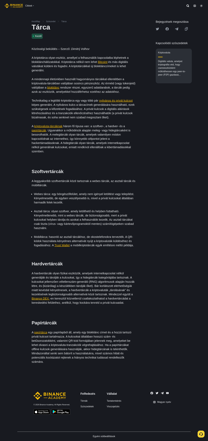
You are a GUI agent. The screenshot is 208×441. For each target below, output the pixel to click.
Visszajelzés (113, 406)
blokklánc (53, 87)
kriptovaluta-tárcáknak (48, 126)
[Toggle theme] (201, 6)
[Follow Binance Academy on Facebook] (151, 393)
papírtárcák (39, 130)
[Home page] (14, 5)
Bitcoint (102, 62)
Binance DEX (41, 298)
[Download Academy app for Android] (60, 412)
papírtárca (40, 332)
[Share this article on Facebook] (167, 29)
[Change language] (194, 5)
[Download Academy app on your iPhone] (42, 412)
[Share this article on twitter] (157, 29)
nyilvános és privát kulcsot (116, 100)
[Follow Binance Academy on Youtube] (167, 393)
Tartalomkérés (114, 401)
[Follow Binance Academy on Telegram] (162, 393)
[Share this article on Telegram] (176, 29)
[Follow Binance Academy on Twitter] (157, 393)
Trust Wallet (62, 245)
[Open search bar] (187, 5)
